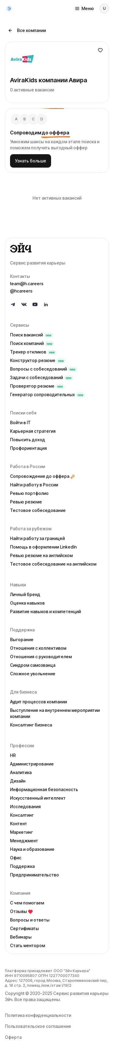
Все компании (27, 30)
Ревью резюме (26, 501)
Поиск (31, 334)
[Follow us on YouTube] (35, 304)
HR (13, 755)
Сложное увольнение (32, 673)
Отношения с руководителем (41, 656)
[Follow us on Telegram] (13, 304)
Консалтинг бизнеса (31, 724)
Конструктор (38, 360)
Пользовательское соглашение (38, 1026)
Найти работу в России (34, 484)
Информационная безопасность (44, 789)
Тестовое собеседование (38, 510)
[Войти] (104, 8)
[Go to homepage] (57, 248)
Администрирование (32, 763)
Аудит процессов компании (38, 701)
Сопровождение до (42, 476)
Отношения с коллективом (38, 648)
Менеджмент (24, 840)
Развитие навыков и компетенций (45, 611)
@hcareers (21, 290)
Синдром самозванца (32, 665)
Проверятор (37, 386)
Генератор (47, 394)
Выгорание (21, 639)
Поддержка (22, 866)
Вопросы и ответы (30, 919)
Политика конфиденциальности (38, 1015)
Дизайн (18, 780)
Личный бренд (25, 594)
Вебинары (21, 937)
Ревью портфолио (29, 493)
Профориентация (28, 448)
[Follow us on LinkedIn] (46, 304)
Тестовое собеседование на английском (53, 564)
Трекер (33, 351)
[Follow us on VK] (24, 304)
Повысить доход (27, 439)
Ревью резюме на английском (41, 555)
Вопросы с (43, 368)
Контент (18, 823)
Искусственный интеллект (38, 798)
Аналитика (21, 772)
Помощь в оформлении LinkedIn (43, 546)
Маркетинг (21, 832)
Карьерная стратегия (33, 431)
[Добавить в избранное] (100, 50)
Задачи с (41, 377)
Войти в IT (20, 422)
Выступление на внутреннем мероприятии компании (55, 713)
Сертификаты (24, 928)
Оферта (13, 1037)
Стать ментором (27, 945)
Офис (15, 857)
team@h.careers (26, 283)
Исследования (25, 806)
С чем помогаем (27, 902)
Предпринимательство (34, 874)
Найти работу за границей (37, 538)
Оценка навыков (27, 603)
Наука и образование (32, 849)
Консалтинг (22, 815)
